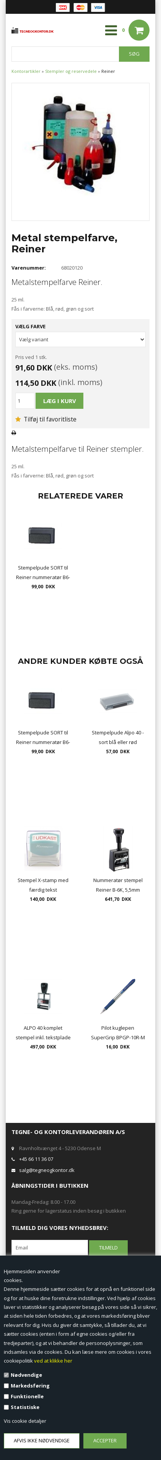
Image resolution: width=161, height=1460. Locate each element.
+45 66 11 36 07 (36, 1158)
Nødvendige (26, 1374)
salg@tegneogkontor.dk (47, 1170)
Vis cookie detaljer (25, 1420)
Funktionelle (27, 1396)
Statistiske (25, 1407)
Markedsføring (30, 1385)
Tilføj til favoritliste (45, 419)
